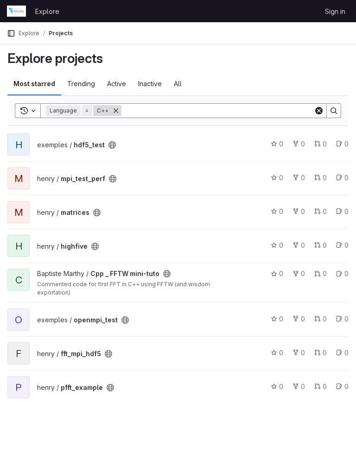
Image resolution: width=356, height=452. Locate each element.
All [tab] (178, 84)
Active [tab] (116, 84)
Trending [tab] (81, 84)
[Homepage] (16, 11)
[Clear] (318, 110)
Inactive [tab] (150, 84)
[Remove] (115, 110)
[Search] (217, 110)
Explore (47, 11)
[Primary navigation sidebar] (11, 33)
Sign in (335, 11)
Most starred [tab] (34, 84)
